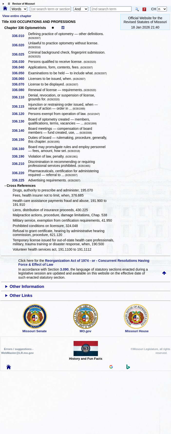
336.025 (20, 54)
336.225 (20, 180)
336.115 (20, 106)
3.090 (64, 269)
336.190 (20, 156)
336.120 (20, 114)
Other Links (21, 295)
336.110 (20, 97)
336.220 (20, 173)
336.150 (20, 140)
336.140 (20, 130)
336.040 (20, 67)
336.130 (20, 121)
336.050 (20, 73)
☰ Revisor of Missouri (20, 3)
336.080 (20, 90)
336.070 (20, 84)
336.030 (20, 62)
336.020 (20, 45)
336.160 (20, 149)
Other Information (27, 286)
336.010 (20, 36)
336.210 (20, 164)
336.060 (20, 79)
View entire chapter (16, 16)
